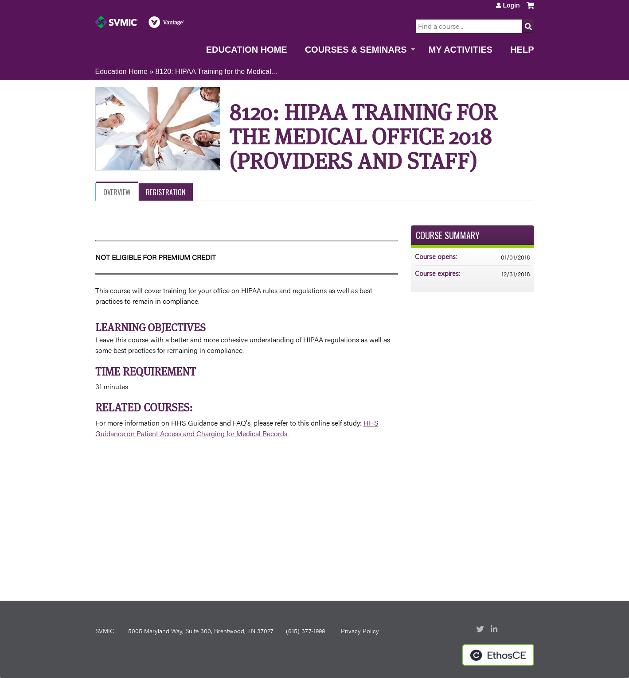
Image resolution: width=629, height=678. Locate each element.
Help (522, 49)
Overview (117, 192)
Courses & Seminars (356, 49)
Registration (166, 192)
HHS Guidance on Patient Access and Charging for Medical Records (237, 428)
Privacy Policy (360, 630)
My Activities (460, 49)
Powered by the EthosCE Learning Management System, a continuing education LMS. (498, 655)
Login (511, 5)
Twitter (481, 629)
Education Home (246, 49)
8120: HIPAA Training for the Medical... (216, 71)
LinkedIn (495, 629)
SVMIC (104, 630)
